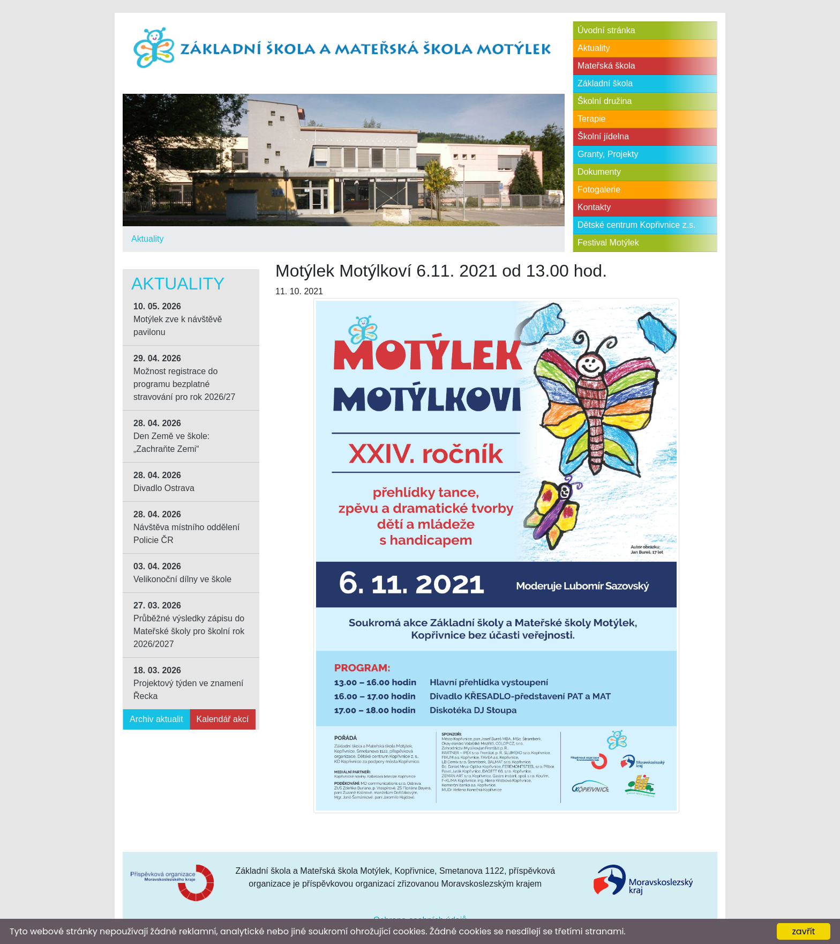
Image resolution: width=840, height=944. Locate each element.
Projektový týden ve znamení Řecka (188, 683)
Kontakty (594, 207)
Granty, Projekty (608, 154)
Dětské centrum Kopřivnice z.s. (637, 224)
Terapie (591, 118)
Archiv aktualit (156, 719)
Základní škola (605, 83)
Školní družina (605, 101)
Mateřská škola (606, 65)
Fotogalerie (599, 189)
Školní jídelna (603, 136)
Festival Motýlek (608, 242)
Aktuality (147, 238)
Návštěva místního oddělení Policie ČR (186, 527)
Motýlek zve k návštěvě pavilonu (177, 319)
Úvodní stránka (606, 30)
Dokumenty (599, 171)
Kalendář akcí (223, 719)
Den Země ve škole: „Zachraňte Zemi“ (171, 436)
